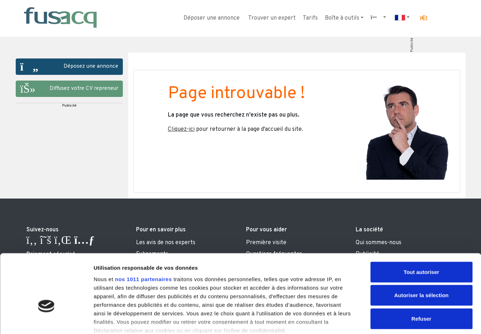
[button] (423, 18)
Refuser (421, 272)
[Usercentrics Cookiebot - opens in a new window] (46, 320)
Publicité (411, 45)
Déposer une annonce (212, 18)
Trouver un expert (272, 18)
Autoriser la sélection (421, 248)
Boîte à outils (342, 18)
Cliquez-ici (181, 129)
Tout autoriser (421, 225)
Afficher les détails (393, 320)
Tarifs (310, 18)
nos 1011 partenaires (143, 232)
